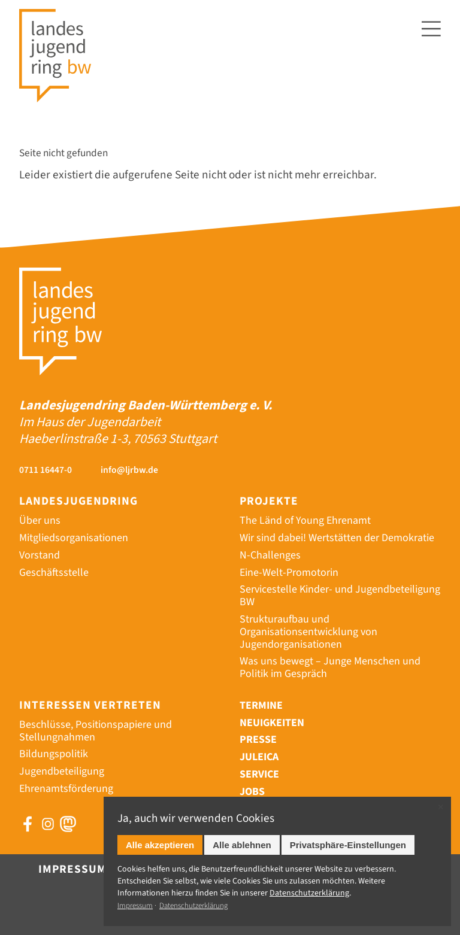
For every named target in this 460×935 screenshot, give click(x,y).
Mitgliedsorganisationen (73, 537)
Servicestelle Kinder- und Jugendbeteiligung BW (340, 595)
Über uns (39, 520)
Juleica (259, 756)
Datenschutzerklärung (193, 905)
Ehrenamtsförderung (66, 788)
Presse (258, 739)
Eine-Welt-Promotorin (289, 572)
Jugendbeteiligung (61, 771)
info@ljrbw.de (129, 470)
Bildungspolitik (53, 753)
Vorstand (39, 555)
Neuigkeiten (272, 722)
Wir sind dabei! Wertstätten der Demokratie (337, 537)
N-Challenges (270, 555)
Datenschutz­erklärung (309, 893)
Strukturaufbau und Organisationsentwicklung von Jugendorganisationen (308, 632)
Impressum (72, 869)
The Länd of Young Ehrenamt (305, 520)
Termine (261, 705)
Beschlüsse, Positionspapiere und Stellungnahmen (95, 731)
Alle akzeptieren (160, 845)
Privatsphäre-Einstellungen (348, 845)
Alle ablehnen (242, 845)
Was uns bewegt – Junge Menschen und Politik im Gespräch (330, 667)
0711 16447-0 (45, 470)
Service (259, 774)
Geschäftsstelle (54, 572)
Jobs (252, 791)
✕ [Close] (440, 807)
